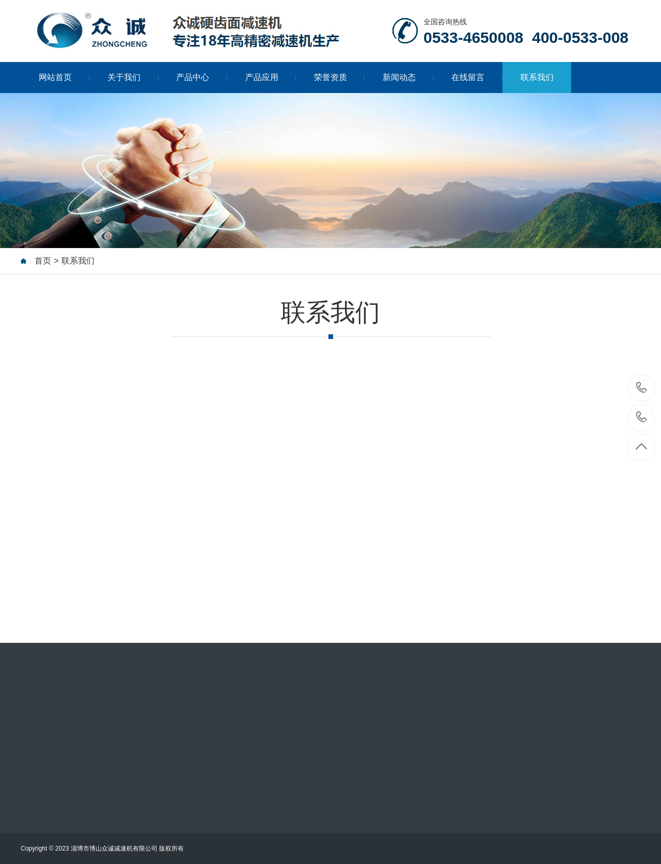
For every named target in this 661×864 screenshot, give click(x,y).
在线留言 (476, 77)
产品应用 (270, 77)
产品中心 (201, 77)
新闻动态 (408, 77)
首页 (43, 261)
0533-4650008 (641, 388)
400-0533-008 (641, 417)
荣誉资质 (339, 77)
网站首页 (64, 77)
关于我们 (133, 77)
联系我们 (537, 77)
